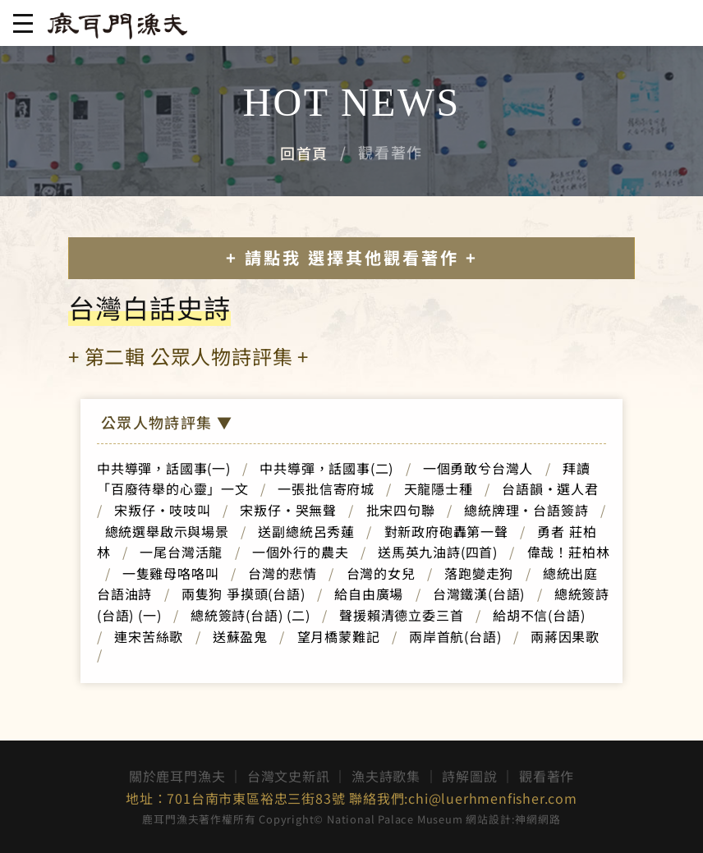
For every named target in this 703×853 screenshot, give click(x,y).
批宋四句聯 (400, 510)
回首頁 (304, 152)
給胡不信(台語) (546, 615)
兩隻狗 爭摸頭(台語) (243, 593)
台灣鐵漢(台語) (479, 593)
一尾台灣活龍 (181, 552)
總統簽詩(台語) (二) (250, 615)
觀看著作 (546, 776)
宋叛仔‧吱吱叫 (162, 510)
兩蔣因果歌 (565, 636)
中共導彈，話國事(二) (326, 468)
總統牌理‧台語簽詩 (526, 510)
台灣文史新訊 (288, 776)
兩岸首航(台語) (455, 636)
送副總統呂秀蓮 (306, 531)
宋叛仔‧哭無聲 (288, 510)
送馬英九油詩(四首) (438, 552)
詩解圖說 (469, 776)
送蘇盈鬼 (240, 636)
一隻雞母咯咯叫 (170, 573)
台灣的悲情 (282, 573)
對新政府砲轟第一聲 (446, 531)
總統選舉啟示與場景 (167, 531)
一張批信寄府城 (326, 488)
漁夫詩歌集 (386, 776)
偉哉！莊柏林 (568, 552)
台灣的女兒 (381, 573)
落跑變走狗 (478, 573)
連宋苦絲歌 (148, 636)
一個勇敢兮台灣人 (478, 468)
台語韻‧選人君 (550, 488)
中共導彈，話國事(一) (164, 468)
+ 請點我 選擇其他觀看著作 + (352, 257)
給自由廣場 (368, 593)
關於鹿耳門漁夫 (177, 776)
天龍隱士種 (438, 488)
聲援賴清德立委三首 (401, 615)
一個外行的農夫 (300, 552)
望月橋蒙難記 (338, 636)
